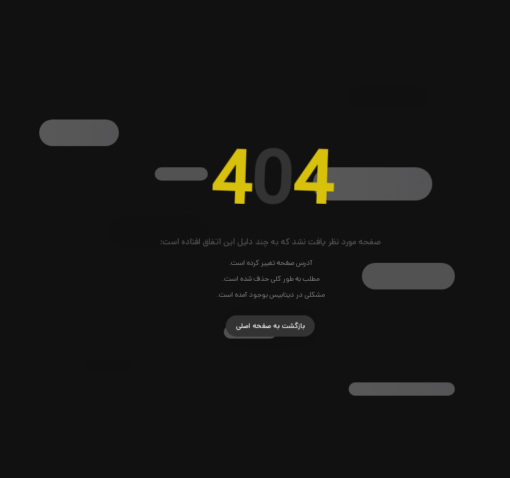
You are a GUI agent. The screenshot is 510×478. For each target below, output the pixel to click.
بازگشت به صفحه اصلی (255, 326)
